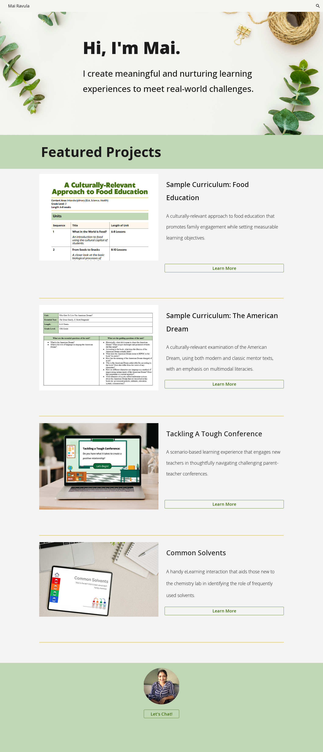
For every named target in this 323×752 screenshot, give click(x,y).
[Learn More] (224, 268)
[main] (182, 73)
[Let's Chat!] (161, 714)
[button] (318, 6)
